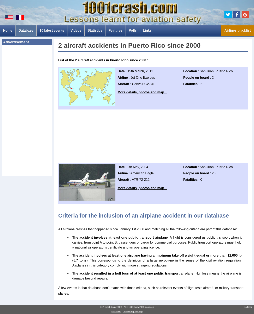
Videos (76, 30)
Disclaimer (116, 311)
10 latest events (52, 30)
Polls (133, 30)
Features (115, 30)
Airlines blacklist (237, 30)
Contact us (128, 311)
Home (7, 30)
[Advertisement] (27, 112)
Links (147, 30)
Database (26, 30)
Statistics (95, 30)
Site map (138, 311)
